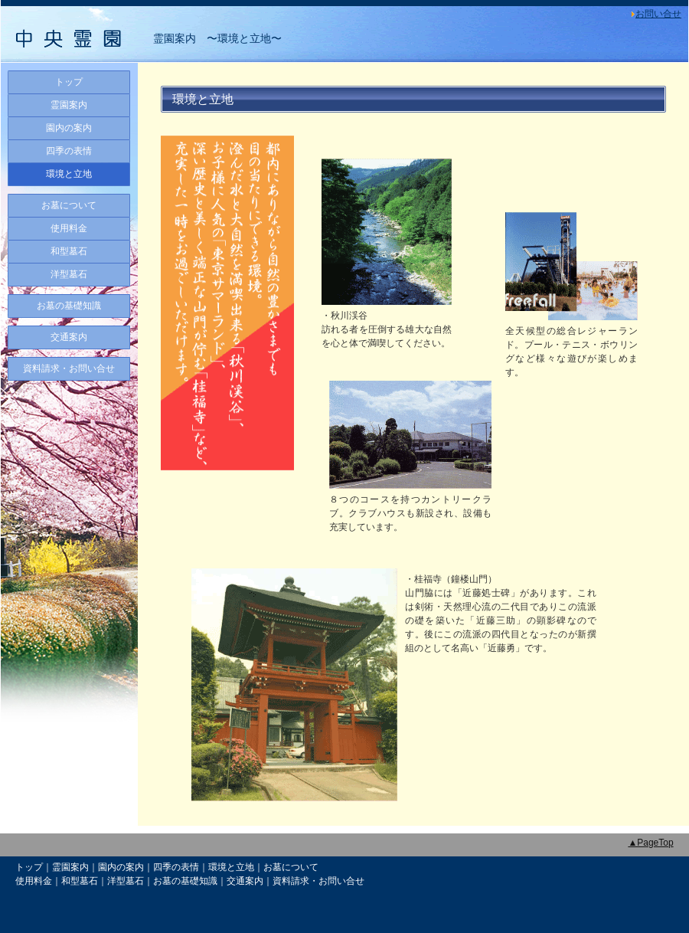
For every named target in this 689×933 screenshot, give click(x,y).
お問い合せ (658, 13)
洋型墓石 (69, 274)
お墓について (68, 205)
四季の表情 (69, 151)
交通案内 (69, 337)
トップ (69, 82)
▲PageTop (650, 842)
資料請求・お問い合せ (69, 368)
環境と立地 (69, 174)
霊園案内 (69, 105)
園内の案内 (69, 128)
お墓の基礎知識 (69, 305)
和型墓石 (69, 251)
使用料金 (69, 228)
